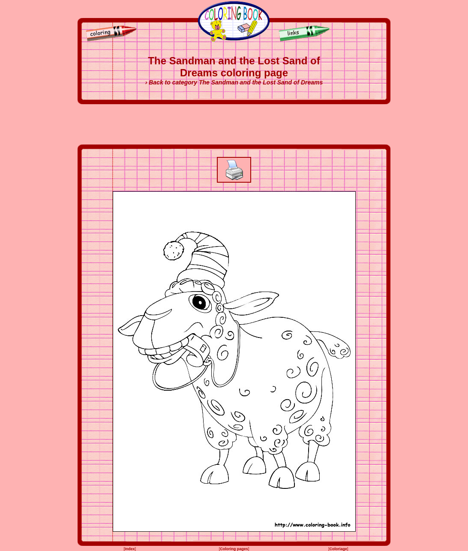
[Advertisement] (234, 124)
